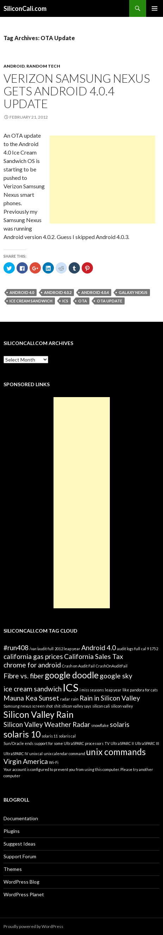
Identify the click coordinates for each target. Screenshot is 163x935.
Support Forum (20, 856)
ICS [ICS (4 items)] (71, 687)
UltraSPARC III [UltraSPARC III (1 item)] (147, 743)
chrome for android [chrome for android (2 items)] (32, 665)
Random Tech (43, 66)
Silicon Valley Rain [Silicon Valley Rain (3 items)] (39, 714)
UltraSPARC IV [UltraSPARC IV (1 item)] (16, 753)
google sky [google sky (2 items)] (116, 676)
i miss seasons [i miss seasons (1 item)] (92, 690)
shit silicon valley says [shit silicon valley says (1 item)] (72, 706)
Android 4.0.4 (95, 292)
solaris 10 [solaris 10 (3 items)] (22, 734)
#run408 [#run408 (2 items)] (16, 648)
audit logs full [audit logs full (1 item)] (128, 648)
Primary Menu (154, 8)
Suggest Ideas (20, 844)
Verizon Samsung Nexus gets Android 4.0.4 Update (77, 91)
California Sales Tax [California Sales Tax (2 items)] (93, 656)
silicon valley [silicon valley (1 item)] (122, 706)
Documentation (21, 818)
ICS (65, 301)
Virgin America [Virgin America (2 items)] (26, 761)
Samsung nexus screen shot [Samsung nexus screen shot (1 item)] (28, 706)
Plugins (12, 831)
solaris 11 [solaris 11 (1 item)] (50, 736)
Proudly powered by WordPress (33, 926)
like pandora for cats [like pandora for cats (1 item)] (140, 690)
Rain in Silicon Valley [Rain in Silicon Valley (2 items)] (110, 698)
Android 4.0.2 (57, 292)
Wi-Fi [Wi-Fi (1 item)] (53, 762)
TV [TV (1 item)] (107, 743)
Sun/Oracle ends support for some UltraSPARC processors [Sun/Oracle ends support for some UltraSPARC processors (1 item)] (54, 743)
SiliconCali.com (25, 8)
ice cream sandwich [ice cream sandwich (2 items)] (33, 689)
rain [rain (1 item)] (75, 699)
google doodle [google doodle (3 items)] (72, 675)
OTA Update (109, 301)
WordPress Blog (21, 882)
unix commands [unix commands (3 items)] (116, 752)
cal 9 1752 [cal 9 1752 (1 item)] (149, 648)
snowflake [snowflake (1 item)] (100, 725)
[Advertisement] (102, 180)
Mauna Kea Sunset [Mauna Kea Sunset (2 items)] (31, 698)
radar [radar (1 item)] (65, 699)
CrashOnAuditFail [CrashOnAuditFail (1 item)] (111, 666)
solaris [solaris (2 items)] (120, 724)
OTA (82, 301)
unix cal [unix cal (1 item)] (36, 753)
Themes (13, 869)
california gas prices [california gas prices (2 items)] (33, 656)
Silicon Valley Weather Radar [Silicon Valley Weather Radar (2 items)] (47, 724)
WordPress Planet (24, 894)
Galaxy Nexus (133, 292)
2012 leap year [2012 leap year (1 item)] (67, 648)
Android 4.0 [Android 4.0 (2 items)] (98, 648)
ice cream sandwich (31, 301)
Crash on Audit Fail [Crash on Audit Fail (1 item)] (78, 666)
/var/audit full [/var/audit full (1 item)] (42, 648)
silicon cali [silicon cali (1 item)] (101, 706)
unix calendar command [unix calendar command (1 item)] (64, 753)
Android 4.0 (22, 292)
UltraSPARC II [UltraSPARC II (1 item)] (122, 743)
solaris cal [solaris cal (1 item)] (67, 736)
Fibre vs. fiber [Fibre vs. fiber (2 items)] (24, 676)
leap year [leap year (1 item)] (113, 690)
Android (14, 66)
